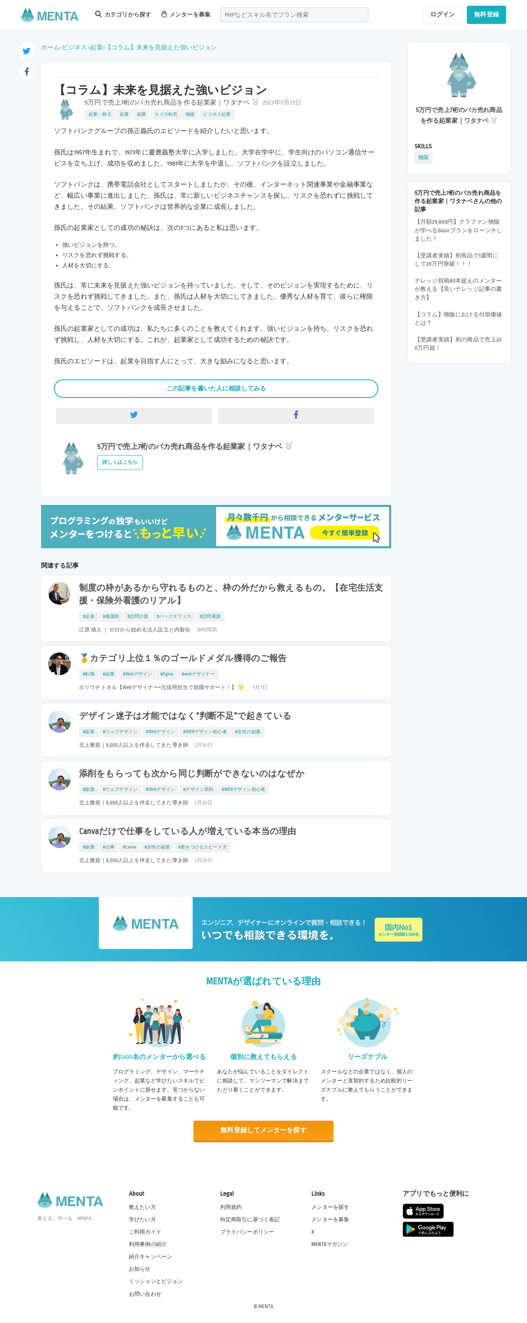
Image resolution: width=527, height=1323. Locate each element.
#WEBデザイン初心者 (205, 731)
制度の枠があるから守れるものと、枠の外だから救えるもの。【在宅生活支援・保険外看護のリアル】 (231, 594)
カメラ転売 (165, 114)
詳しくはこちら (120, 462)
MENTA (265, 1306)
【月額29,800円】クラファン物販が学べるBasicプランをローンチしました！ (458, 230)
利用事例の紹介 (148, 1244)
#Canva (129, 847)
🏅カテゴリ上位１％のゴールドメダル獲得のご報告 (183, 658)
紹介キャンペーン (150, 1257)
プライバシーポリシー (247, 1232)
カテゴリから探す (123, 14)
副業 (141, 114)
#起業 (89, 616)
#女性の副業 (248, 731)
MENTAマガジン (329, 1244)
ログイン (442, 14)
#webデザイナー (198, 674)
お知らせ (140, 1269)
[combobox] (294, 14)
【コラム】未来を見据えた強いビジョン (161, 47)
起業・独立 (100, 114)
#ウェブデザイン (120, 731)
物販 (190, 114)
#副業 (109, 674)
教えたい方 (142, 1207)
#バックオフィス (173, 616)
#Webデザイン (137, 674)
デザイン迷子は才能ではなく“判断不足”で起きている (185, 716)
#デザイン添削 (198, 789)
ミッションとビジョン (156, 1281)
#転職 (89, 674)
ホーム (50, 47)
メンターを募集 (185, 14)
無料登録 (486, 14)
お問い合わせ (145, 1294)
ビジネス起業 (217, 114)
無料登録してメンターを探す (263, 1130)
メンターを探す (330, 1207)
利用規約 (231, 1207)
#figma (166, 674)
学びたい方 (142, 1219)
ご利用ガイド (145, 1232)
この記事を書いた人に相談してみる (216, 388)
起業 (96, 47)
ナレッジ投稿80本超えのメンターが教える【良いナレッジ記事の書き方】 (458, 289)
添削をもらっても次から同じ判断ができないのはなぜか (192, 773)
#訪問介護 (138, 616)
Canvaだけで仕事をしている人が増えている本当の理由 (187, 831)
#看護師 (111, 616)
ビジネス (74, 47)
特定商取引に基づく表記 (250, 1219)
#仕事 (109, 847)
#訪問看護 (210, 616)
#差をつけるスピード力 (202, 847)
